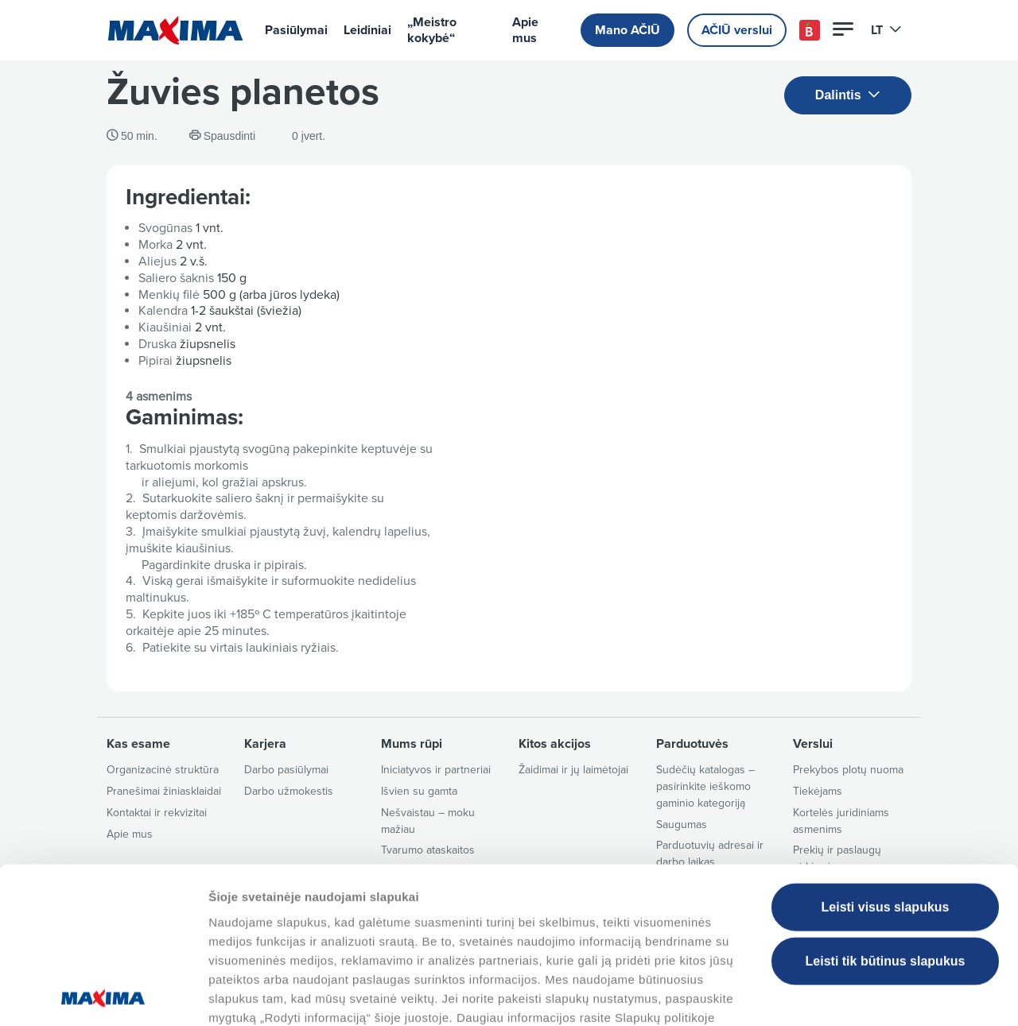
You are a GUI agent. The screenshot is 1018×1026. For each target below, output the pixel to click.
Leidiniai (367, 30)
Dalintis (847, 95)
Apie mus (525, 30)
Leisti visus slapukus (886, 800)
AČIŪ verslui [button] (736, 30)
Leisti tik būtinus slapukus (886, 854)
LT (886, 30)
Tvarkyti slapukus (814, 994)
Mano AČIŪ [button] (627, 30)
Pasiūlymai (296, 30)
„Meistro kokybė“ (432, 30)
